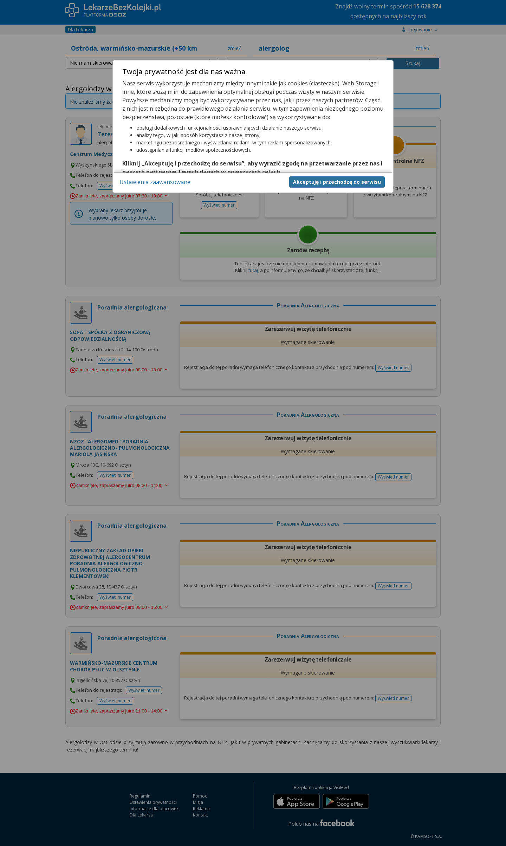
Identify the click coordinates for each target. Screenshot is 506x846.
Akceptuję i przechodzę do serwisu (337, 181)
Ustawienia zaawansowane (154, 182)
